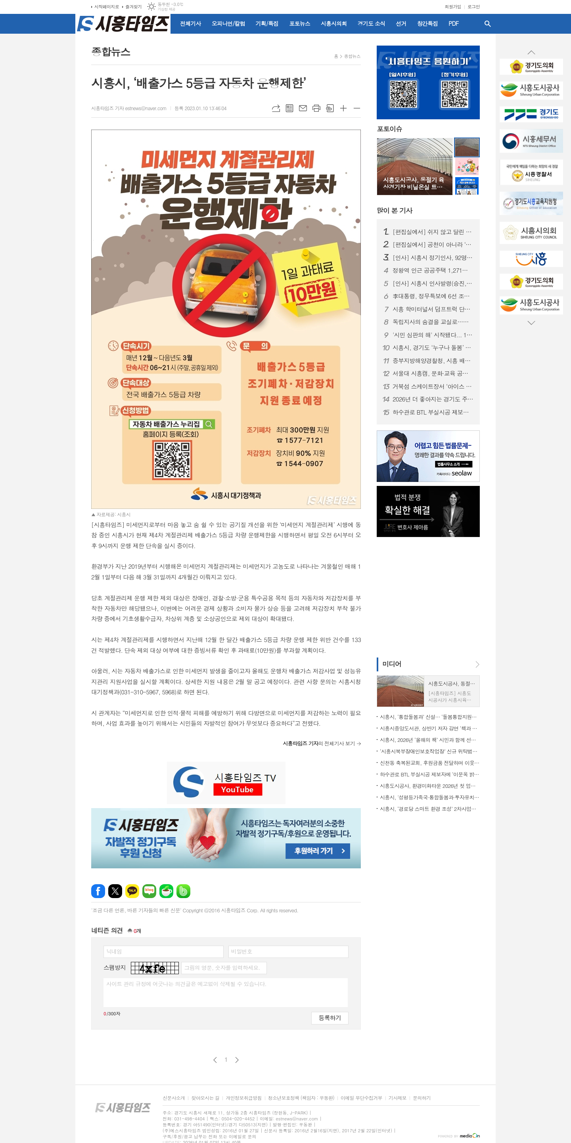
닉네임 (114, 951)
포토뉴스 (299, 23)
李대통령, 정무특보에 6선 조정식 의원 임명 (433, 296)
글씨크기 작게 (357, 108)
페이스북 (98, 891)
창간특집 (427, 23)
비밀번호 (241, 951)
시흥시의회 (334, 23)
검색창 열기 (488, 24)
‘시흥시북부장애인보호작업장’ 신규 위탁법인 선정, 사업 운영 (430, 751)
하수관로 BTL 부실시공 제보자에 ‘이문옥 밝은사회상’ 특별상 (433, 412)
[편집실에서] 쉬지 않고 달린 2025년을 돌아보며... (433, 232)
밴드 (183, 891)
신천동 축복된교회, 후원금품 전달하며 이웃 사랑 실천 (430, 762)
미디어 (391, 664)
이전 (215, 1060)
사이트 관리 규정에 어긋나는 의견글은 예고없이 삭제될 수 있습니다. (186, 983)
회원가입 (453, 7)
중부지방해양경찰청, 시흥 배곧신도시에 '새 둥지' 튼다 (433, 361)
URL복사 (276, 108)
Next (531, 323)
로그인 (474, 7)
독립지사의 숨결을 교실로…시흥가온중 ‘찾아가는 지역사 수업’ (433, 322)
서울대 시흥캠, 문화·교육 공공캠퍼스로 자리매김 (433, 373)
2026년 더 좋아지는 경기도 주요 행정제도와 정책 (433, 399)
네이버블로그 (149, 891)
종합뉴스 (352, 56)
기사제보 (397, 1098)
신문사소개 (174, 1098)
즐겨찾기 (133, 7)
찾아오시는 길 (205, 1098)
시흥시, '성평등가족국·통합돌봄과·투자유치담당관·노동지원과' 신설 (430, 797)
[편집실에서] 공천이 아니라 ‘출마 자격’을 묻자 (433, 244)
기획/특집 (267, 23)
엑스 (115, 891)
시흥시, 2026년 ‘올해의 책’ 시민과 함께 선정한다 (430, 740)
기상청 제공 (166, 9)
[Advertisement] (39, 145)
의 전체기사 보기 (319, 743)
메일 (303, 108)
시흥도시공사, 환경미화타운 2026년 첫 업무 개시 (430, 785)
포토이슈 (389, 129)
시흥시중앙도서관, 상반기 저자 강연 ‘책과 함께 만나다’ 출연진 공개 (430, 728)
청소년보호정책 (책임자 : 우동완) (301, 1098)
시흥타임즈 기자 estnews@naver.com (129, 108)
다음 (236, 1060)
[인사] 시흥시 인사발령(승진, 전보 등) (433, 283)
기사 (394, 210)
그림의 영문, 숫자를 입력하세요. (222, 967)
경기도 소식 (371, 23)
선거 (401, 23)
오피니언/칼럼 (228, 23)
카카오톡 (132, 891)
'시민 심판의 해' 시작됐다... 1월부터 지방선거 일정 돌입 (433, 335)
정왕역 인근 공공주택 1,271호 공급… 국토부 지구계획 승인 (433, 270)
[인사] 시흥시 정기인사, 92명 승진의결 (433, 258)
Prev (531, 53)
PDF (453, 23)
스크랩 (330, 108)
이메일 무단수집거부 (361, 1098)
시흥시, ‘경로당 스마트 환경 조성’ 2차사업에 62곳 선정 (430, 808)
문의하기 (422, 1098)
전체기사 (190, 23)
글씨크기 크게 (343, 108)
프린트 (316, 108)
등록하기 (330, 1017)
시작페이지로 (106, 7)
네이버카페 (166, 891)
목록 (289, 108)
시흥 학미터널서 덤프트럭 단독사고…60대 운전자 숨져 (433, 309)
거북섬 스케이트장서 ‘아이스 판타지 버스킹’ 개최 (433, 386)
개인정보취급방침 (243, 1098)
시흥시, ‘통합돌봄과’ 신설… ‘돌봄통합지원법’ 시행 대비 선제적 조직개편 (430, 717)
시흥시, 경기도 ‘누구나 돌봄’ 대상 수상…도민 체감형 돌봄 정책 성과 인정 (433, 348)
